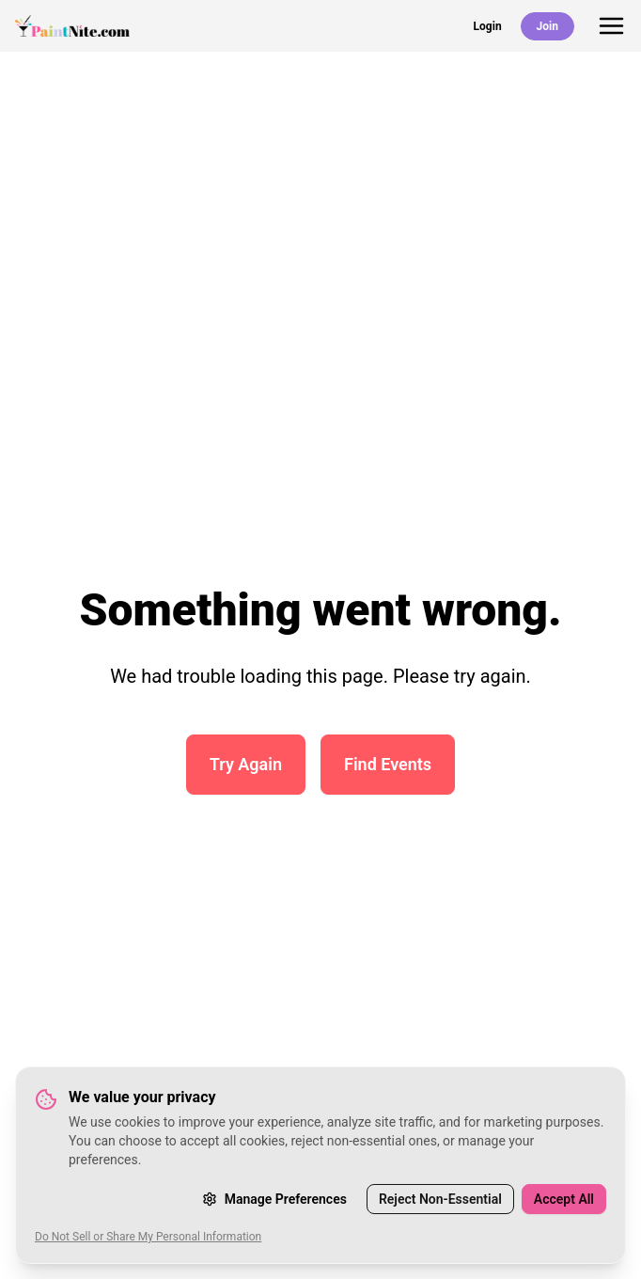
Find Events (387, 764)
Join (547, 26)
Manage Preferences (274, 1199)
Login (488, 26)
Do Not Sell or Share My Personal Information (148, 1236)
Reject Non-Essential (440, 1199)
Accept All (564, 1199)
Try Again (246, 764)
